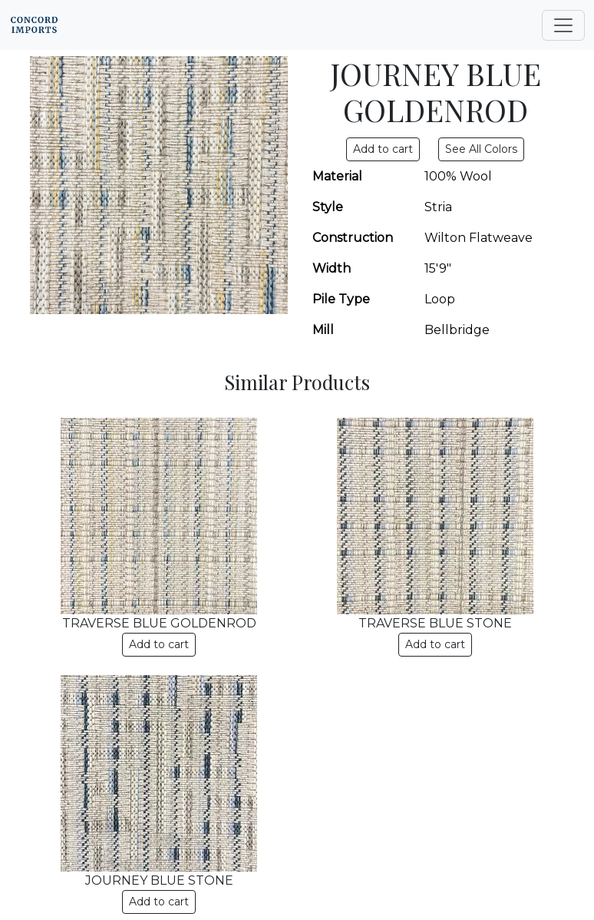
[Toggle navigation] (563, 25)
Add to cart (159, 644)
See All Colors (481, 149)
